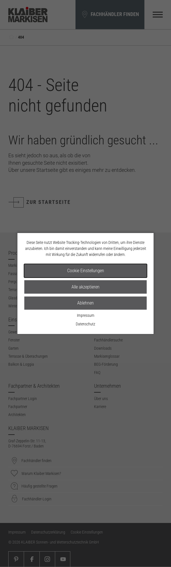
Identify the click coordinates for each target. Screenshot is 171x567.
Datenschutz (85, 324)
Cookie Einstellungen (85, 270)
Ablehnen (85, 303)
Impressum (85, 315)
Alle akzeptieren (85, 287)
